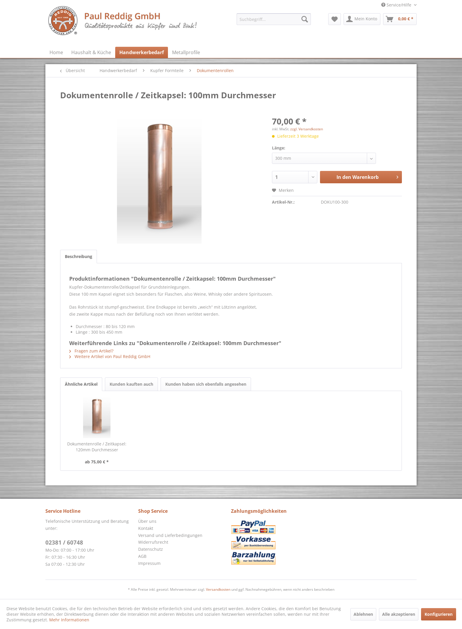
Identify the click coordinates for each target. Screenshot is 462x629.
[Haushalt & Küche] (91, 52)
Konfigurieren (439, 614)
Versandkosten (218, 589)
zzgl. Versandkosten (306, 129)
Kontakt (145, 528)
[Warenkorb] (400, 19)
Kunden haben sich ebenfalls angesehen (205, 384)
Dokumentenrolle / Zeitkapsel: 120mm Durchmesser (96, 446)
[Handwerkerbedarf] (141, 52)
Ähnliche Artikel (81, 384)
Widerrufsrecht (153, 542)
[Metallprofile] (186, 52)
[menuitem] (274, 19)
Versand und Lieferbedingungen (170, 535)
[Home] (56, 52)
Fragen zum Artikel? (91, 351)
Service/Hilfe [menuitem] (396, 5)
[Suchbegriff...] (274, 19)
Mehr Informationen (69, 620)
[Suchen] (304, 19)
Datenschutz (150, 549)
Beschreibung (78, 256)
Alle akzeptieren (398, 614)
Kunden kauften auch (131, 384)
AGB (142, 556)
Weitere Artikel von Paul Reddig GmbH (109, 356)
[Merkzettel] (334, 19)
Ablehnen (363, 614)
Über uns (147, 521)
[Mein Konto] (362, 19)
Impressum (149, 563)
